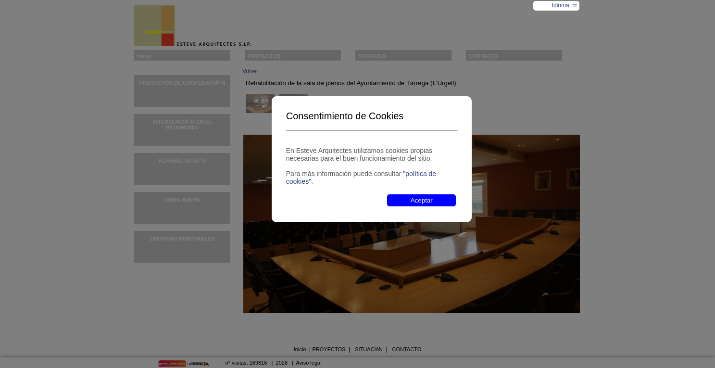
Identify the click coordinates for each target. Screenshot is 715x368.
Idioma (560, 5)
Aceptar (422, 200)
